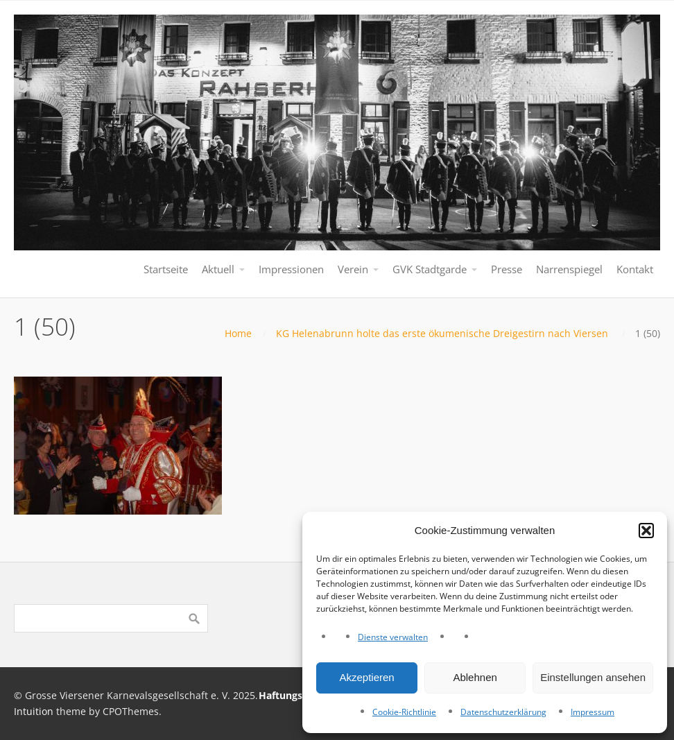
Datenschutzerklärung (503, 712)
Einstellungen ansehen (593, 677)
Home (238, 333)
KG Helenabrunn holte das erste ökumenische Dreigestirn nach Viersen (442, 333)
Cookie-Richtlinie (404, 712)
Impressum (592, 712)
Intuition (33, 711)
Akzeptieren (366, 677)
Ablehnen (474, 677)
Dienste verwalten (393, 637)
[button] (646, 530)
